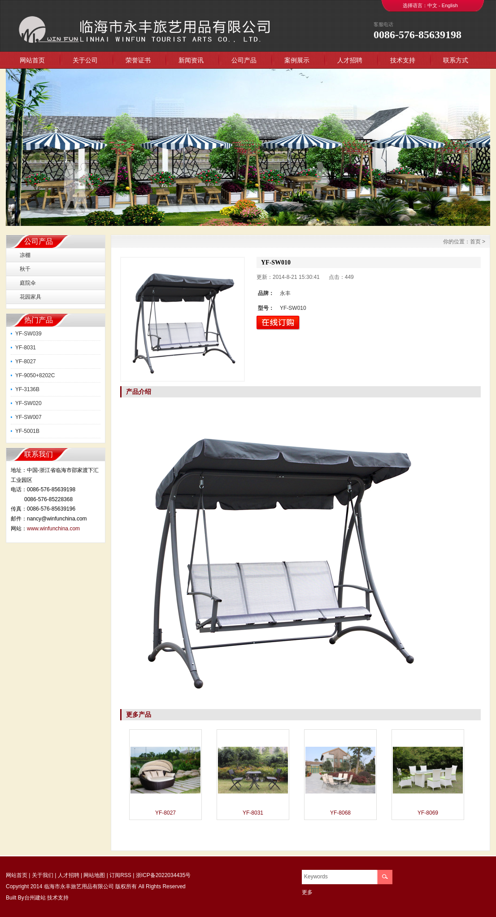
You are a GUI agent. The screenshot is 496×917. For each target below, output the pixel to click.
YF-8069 (428, 813)
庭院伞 (28, 283)
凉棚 (25, 255)
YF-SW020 (28, 403)
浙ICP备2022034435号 (163, 875)
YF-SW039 (28, 334)
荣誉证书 (138, 60)
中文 (432, 5)
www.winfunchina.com (53, 528)
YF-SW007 (28, 417)
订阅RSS (120, 875)
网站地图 (94, 875)
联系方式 (455, 60)
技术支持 (402, 60)
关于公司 (85, 60)
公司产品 (244, 60)
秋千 (25, 269)
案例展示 (296, 60)
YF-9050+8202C (35, 375)
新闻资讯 (191, 60)
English (450, 5)
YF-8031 (25, 347)
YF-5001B (27, 431)
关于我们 (42, 875)
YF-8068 (340, 813)
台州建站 (35, 898)
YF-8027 (25, 361)
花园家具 (30, 297)
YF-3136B (27, 389)
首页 (475, 241)
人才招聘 (349, 60)
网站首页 (32, 60)
